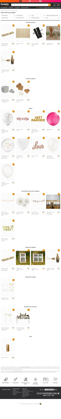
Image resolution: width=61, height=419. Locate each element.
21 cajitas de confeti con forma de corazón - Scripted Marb (5, 101)
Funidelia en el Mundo (25, 390)
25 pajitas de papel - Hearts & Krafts (50, 44)
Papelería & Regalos (5, 18)
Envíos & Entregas (15, 391)
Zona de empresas (25, 396)
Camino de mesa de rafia (20, 44)
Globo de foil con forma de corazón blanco (19, 157)
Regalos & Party (24, 7)
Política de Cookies (25, 393)
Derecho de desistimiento (26, 394)
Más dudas (14, 394)
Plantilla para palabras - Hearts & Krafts (19, 269)
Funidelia (2, 10)
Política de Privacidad (25, 392)
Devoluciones (15, 393)
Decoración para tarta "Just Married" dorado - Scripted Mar (20, 329)
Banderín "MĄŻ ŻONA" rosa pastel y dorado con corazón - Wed (5, 214)
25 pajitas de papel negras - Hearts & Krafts (35, 45)
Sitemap (23, 397)
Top (37, 7)
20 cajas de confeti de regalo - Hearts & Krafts (20, 101)
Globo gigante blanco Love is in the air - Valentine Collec (5, 157)
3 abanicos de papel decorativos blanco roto (20, 213)
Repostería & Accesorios (35, 18)
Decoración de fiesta (8, 10)
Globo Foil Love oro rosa (35, 157)
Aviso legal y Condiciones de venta (27, 391)
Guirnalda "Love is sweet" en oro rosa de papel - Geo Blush (35, 213)
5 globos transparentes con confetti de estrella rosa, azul (4, 131)
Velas (47, 18)
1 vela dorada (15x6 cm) (4, 358)
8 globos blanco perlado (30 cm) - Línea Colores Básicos (50, 157)
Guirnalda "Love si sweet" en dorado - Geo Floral (4, 240)
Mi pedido (14, 390)
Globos (32, 15)
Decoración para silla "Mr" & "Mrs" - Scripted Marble (50, 213)
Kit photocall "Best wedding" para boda (5, 299)
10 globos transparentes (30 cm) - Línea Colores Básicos (5, 184)
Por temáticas (4, 7)
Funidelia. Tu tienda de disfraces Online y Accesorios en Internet (5, 4)
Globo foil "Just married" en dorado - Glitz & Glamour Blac (35, 131)
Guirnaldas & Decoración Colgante (52, 15)
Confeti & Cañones (20, 15)
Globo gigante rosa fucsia (50, 130)
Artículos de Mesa (5, 15)
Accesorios (17, 7)
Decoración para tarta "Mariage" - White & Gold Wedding (5, 329)
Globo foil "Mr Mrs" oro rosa (19, 130)
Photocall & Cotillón (20, 18)
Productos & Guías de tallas (17, 392)
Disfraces (11, 7)
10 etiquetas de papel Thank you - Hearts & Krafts (5, 71)
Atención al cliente (6, 389)
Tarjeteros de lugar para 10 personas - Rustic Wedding (4, 45)
